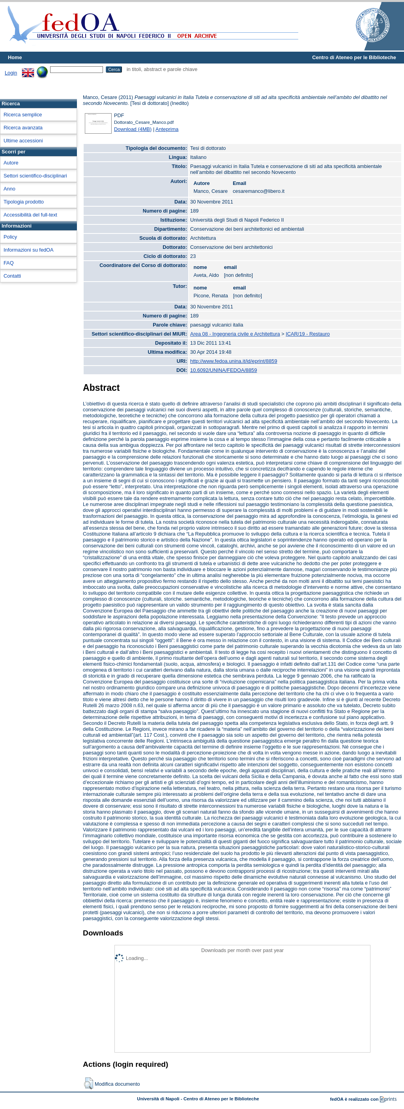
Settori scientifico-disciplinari (35, 176)
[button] (88, 1083)
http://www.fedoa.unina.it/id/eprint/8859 (233, 361)
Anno (9, 189)
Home (15, 57)
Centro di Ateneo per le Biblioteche (354, 57)
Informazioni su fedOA (29, 250)
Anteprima (166, 129)
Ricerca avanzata (23, 128)
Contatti (12, 276)
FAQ (9, 263)
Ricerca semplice (23, 115)
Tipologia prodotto (24, 202)
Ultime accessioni (23, 141)
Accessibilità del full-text (30, 215)
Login (11, 73)
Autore (11, 163)
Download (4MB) (133, 129)
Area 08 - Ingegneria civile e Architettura (235, 334)
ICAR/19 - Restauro (308, 334)
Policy (10, 237)
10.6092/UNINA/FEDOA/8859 (223, 370)
